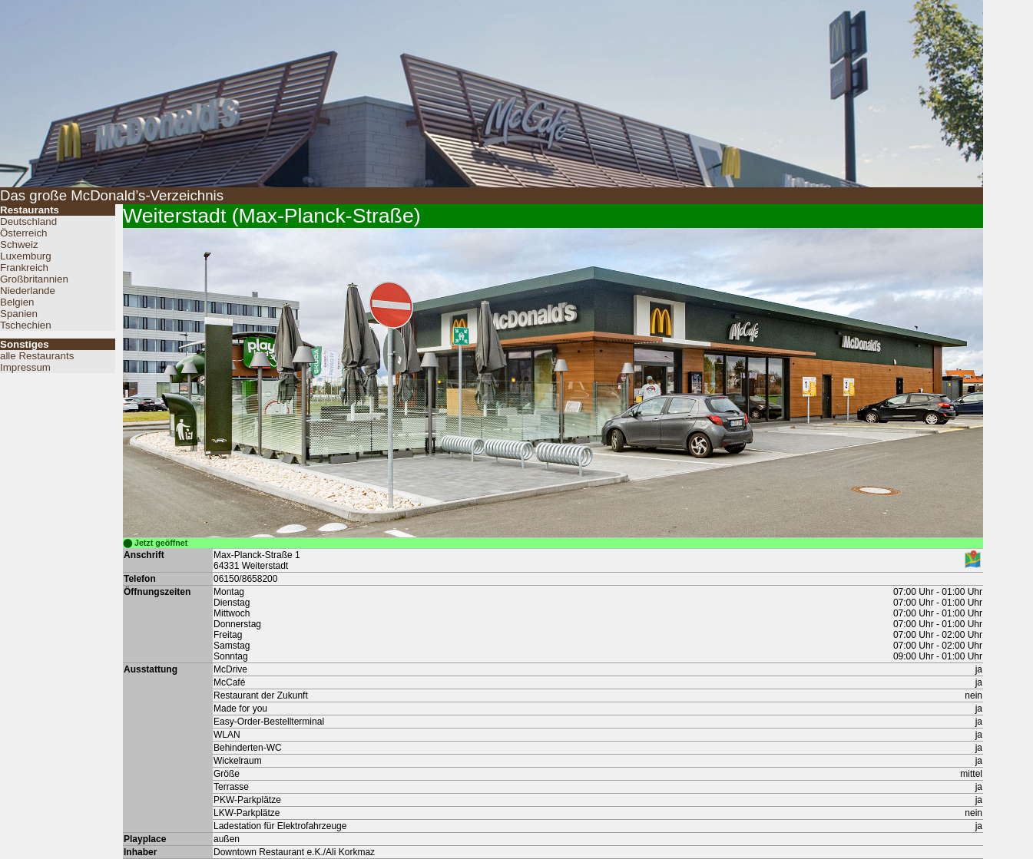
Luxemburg (25, 256)
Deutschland (28, 221)
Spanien (19, 313)
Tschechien (25, 325)
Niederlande (27, 290)
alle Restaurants (37, 356)
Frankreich (24, 267)
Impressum (25, 367)
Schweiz (19, 244)
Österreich (23, 233)
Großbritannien (34, 279)
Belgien (17, 302)
